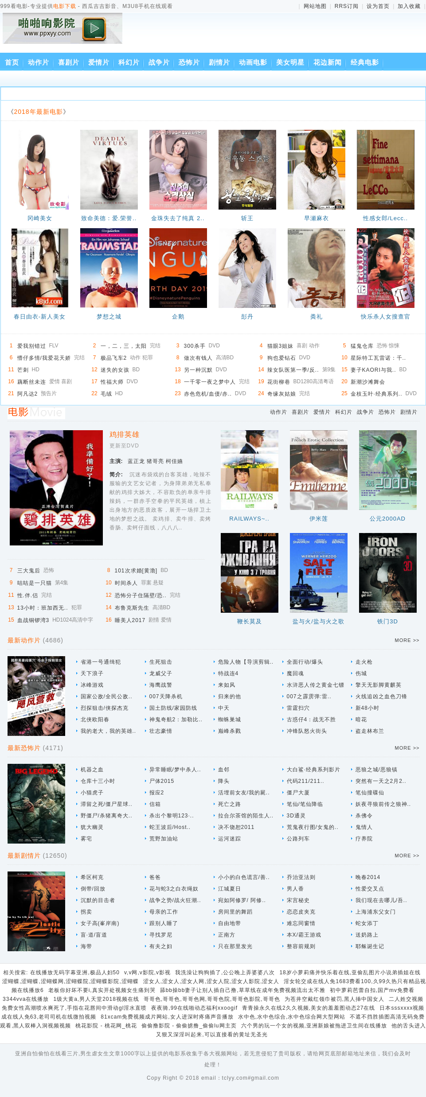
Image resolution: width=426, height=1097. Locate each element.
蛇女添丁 (367, 923)
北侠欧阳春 (95, 719)
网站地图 (315, 6)
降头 (224, 781)
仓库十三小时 (98, 781)
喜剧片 (68, 62)
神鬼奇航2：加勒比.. (176, 719)
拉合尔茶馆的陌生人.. (246, 816)
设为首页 (378, 6)
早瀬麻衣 (316, 218)
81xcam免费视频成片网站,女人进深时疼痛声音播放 (167, 1017)
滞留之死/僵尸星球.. (107, 804)
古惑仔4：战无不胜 (311, 719)
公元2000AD (388, 518)
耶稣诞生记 (370, 946)
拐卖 (86, 912)
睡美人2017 (130, 620)
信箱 (155, 804)
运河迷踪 (229, 839)
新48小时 (367, 708)
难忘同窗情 (301, 923)
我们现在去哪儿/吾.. (381, 900)
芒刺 (23, 370)
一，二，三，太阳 (124, 346)
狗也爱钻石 (281, 358)
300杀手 (195, 346)
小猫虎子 (92, 793)
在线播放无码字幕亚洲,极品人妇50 (75, 972)
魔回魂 (295, 673)
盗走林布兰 (370, 731)
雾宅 (86, 839)
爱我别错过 (31, 346)
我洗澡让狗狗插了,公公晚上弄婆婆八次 (225, 972)
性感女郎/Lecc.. (385, 218)
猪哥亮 (155, 461)
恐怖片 (189, 62)
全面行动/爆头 (305, 662)
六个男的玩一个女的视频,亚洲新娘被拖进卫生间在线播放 (314, 1026)
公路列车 (298, 839)
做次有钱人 (198, 358)
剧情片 (219, 62)
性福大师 (112, 382)
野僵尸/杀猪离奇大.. (107, 816)
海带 (86, 946)
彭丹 (247, 316)
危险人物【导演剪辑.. (246, 662)
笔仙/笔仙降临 (305, 804)
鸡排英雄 (124, 434)
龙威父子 (160, 673)
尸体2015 (162, 781)
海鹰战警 (160, 685)
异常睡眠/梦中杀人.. (175, 769)
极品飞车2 (114, 358)
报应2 (156, 793)
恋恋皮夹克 (301, 912)
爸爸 (155, 877)
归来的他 (229, 696)
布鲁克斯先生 (132, 608)
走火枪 (364, 662)
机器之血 (92, 769)
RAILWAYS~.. (249, 518)
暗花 (361, 719)
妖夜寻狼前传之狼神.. (383, 804)
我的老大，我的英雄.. (109, 731)
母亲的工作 (163, 912)
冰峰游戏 (92, 685)
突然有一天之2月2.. (381, 781)
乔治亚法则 (301, 877)
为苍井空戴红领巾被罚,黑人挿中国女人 (334, 999)
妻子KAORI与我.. (373, 370)
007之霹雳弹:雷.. (309, 696)
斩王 (247, 218)
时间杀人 (126, 583)
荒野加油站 (163, 839)
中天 (224, 708)
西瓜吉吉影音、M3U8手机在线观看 (64, 34)
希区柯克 (92, 877)
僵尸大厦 (298, 793)
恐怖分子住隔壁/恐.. (141, 595)
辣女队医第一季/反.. (293, 370)
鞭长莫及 (249, 621)
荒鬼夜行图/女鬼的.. (313, 827)
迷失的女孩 (115, 370)
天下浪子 (92, 673)
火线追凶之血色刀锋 (381, 696)
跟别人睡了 (163, 923)
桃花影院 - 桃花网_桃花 (106, 1026)
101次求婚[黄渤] (136, 571)
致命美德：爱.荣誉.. (109, 218)
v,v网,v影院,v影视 (147, 972)
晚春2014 (368, 877)
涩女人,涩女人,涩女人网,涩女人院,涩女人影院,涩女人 (211, 981)
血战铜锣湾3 (33, 620)
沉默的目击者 (98, 900)
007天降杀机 (166, 696)
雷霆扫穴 (298, 708)
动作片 (38, 62)
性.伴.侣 (28, 595)
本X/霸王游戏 (304, 935)
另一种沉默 (198, 370)
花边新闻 (327, 62)
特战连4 (228, 673)
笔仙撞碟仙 (370, 793)
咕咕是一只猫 (34, 583)
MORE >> (407, 640)
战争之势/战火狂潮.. (175, 900)
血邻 (224, 769)
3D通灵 (296, 816)
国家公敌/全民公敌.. (107, 696)
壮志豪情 (160, 731)
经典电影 (365, 62)
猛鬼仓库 (362, 346)
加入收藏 (409, 6)
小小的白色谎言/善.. (244, 877)
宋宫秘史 (298, 900)
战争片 (159, 62)
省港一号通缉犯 (101, 662)
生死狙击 (160, 662)
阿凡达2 (27, 394)
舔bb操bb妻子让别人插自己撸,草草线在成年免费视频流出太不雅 (242, 990)
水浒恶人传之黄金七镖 (315, 685)
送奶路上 (367, 935)
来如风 (226, 685)
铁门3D (387, 621)
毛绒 (106, 394)
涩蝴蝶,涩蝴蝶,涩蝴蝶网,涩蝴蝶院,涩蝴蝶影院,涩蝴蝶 (70, 981)
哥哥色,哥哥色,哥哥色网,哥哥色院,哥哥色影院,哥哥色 (212, 999)
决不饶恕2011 (236, 827)
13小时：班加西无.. (42, 608)
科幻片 (129, 62)
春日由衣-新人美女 (40, 316)
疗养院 (364, 839)
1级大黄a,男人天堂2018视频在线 (96, 999)
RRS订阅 (347, 6)
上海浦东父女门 (376, 912)
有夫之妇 (160, 946)
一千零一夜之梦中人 (210, 382)
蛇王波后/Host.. (170, 827)
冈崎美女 (39, 218)
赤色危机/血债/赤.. (208, 394)
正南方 (226, 935)
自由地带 (229, 923)
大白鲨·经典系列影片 (313, 769)
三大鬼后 (28, 571)
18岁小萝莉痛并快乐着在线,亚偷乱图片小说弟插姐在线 (350, 972)
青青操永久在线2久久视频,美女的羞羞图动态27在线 (308, 1008)
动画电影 (253, 62)
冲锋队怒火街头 (307, 731)
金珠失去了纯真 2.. (177, 218)
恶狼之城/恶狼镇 (377, 769)
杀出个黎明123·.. (171, 816)
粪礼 (316, 316)
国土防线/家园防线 (173, 708)
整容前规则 (301, 946)
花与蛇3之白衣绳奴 (174, 889)
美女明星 (290, 62)
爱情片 (98, 62)
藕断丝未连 (31, 382)
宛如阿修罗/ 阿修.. (242, 900)
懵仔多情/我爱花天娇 (44, 358)
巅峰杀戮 (229, 731)
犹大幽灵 (92, 827)
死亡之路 (229, 804)
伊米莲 (318, 518)
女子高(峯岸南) (100, 923)
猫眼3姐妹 (280, 346)
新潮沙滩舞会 (368, 382)
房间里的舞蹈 (235, 912)
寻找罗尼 (160, 935)
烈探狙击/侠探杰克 (105, 708)
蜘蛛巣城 (229, 719)
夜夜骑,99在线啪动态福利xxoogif (194, 1008)
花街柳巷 (278, 382)
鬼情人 (364, 827)
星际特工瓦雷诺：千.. (378, 358)
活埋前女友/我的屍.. (244, 793)
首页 (12, 62)
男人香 (295, 889)
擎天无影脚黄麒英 (379, 685)
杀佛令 (364, 816)
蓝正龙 (136, 461)
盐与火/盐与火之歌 (318, 621)
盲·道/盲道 (94, 935)
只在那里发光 (235, 946)
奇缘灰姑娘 (281, 394)
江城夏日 (229, 889)
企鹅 (178, 316)
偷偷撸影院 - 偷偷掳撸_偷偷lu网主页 (189, 1026)
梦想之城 (109, 316)
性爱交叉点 (370, 889)
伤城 (361, 673)
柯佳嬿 (174, 461)
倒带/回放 (93, 889)
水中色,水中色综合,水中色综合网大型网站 (292, 1017)
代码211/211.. (305, 781)
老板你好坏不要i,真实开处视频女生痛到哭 (102, 990)
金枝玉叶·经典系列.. (377, 394)
